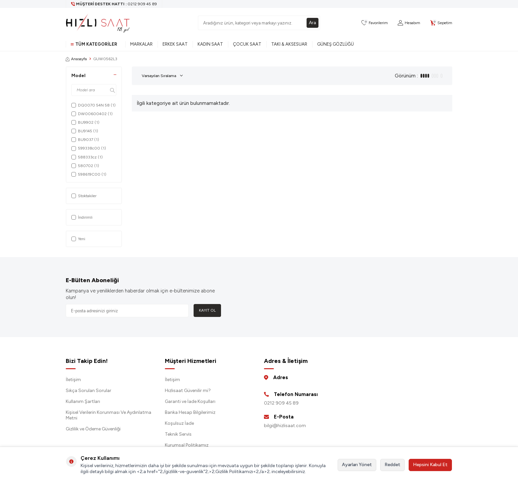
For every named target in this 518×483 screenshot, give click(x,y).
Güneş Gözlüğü (335, 44)
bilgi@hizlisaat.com (285, 425)
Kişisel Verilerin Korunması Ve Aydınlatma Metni (108, 415)
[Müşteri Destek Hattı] (114, 4)
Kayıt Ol (207, 310)
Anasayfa (76, 59)
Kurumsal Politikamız (186, 445)
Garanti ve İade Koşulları (190, 401)
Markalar (141, 44)
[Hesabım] (409, 23)
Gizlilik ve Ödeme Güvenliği (93, 429)
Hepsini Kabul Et (430, 464)
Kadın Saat (210, 44)
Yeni (78, 239)
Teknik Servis (178, 434)
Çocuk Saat (247, 44)
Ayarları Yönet (357, 464)
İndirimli (81, 217)
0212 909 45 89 (281, 403)
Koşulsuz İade (179, 423)
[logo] (98, 23)
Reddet (392, 464)
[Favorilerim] (374, 23)
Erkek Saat (175, 44)
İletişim (73, 379)
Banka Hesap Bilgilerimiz (190, 412)
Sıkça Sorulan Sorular (88, 390)
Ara (312, 22)
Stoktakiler (83, 196)
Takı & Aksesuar (289, 44)
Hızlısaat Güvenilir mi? (188, 390)
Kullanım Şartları (83, 401)
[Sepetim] (441, 23)
